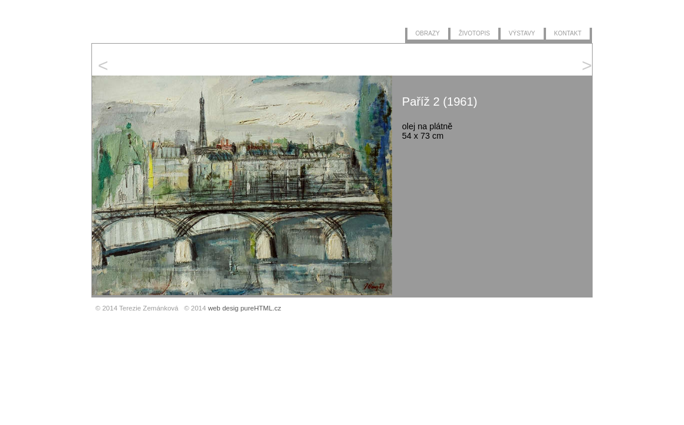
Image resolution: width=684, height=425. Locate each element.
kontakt (567, 32)
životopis (474, 32)
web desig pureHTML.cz (244, 308)
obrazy (428, 32)
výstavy (522, 32)
